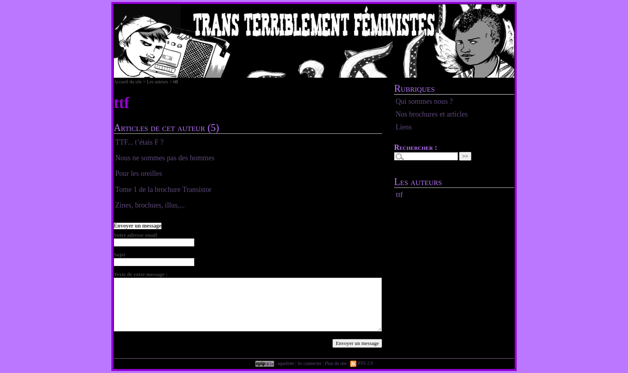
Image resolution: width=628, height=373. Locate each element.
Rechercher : (415, 147)
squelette (286, 363)
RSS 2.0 (361, 363)
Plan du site (336, 363)
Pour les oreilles (138, 173)
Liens (404, 127)
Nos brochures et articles (432, 114)
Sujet (119, 255)
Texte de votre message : (140, 274)
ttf (399, 195)
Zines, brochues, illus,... (150, 205)
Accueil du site (128, 82)
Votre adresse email (135, 235)
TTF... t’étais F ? (139, 142)
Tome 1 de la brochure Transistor (163, 189)
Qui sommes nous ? (424, 101)
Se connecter (310, 363)
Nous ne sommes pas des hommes (165, 158)
